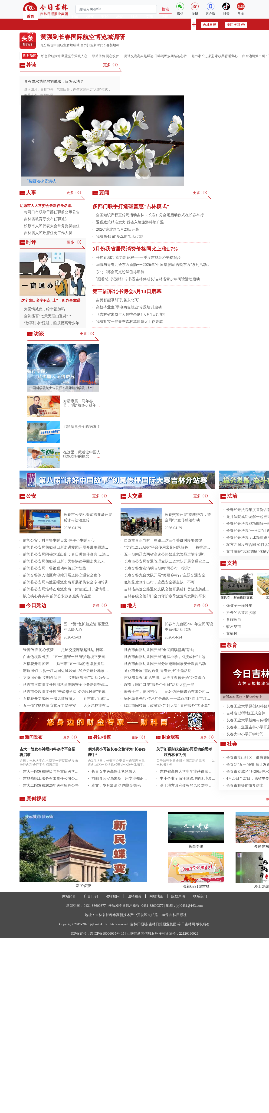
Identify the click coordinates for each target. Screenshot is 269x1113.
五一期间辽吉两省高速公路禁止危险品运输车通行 (165, 554)
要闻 (45, 16)
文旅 (149, 16)
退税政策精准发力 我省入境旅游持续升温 (130, 222)
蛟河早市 (233, 627)
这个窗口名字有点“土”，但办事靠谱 (50, 300)
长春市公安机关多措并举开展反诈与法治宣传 (88, 517)
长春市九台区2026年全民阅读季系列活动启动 (189, 627)
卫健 (164, 16)
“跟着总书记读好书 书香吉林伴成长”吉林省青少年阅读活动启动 (148, 279)
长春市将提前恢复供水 (244, 785)
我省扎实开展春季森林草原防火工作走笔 (129, 321)
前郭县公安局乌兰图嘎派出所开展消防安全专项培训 (65, 582)
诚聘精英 (134, 896)
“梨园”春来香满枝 (41, 181)
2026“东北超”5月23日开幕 (117, 229)
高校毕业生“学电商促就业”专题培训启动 (129, 307)
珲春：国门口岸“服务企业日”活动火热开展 (159, 685)
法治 (119, 16)
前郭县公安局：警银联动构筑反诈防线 (54, 568)
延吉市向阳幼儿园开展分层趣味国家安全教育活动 (165, 664)
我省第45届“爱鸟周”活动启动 (120, 236)
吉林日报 (209, 24)
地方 (90, 16)
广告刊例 (91, 896)
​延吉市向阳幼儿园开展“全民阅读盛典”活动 (159, 650)
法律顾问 (113, 896)
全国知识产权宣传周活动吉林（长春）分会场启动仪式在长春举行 (150, 215)
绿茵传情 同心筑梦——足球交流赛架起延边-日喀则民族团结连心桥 (146, 56)
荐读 (60, 16)
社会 (134, 16)
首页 (30, 16)
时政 (75, 16)
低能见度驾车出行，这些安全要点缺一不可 (159, 582)
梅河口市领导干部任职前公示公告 (52, 212)
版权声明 (178, 896)
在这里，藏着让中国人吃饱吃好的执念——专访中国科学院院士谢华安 (81, 458)
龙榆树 (231, 633)
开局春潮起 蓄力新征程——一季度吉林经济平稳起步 (138, 257)
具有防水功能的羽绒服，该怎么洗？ (54, 81)
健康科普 (49, 32)
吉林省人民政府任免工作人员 (48, 233)
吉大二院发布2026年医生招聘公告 (51, 785)
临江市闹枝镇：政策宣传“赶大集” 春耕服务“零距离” (167, 705)
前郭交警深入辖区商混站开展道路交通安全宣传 (62, 575)
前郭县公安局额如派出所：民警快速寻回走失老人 (64, 561)
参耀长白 (233, 620)
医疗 (30, 32)
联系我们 (200, 896)
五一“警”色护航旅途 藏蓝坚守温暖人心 (67, 56)
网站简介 (69, 896)
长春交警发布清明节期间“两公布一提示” (157, 568)
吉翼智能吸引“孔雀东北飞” (117, 300)
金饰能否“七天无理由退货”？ (48, 316)
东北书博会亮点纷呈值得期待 (120, 272)
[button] (33, 140)
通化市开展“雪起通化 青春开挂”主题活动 (157, 671)
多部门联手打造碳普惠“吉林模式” (130, 206)
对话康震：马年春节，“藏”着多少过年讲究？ (81, 405)
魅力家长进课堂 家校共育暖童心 (221, 56)
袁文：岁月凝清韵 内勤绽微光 (116, 785)
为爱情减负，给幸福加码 (44, 309)
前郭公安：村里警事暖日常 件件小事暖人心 (59, 540)
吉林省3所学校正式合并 (245, 713)
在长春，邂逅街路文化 (236, 597)
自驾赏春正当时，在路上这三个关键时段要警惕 (163, 540)
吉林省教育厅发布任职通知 (46, 219)
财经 (104, 16)
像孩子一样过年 (239, 606)
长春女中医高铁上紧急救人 (114, 771)
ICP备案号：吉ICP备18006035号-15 (98, 933)
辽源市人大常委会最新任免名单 (46, 206)
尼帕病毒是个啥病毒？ (81, 427)
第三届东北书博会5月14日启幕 (126, 291)
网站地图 (156, 896)
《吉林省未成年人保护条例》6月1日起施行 (131, 314)
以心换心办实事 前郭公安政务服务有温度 (57, 596)
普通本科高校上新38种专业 (242, 697)
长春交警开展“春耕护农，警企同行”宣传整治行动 (188, 517)
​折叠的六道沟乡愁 (241, 613)
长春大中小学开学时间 (244, 734)
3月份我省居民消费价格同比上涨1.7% (135, 249)
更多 (110, 65)
